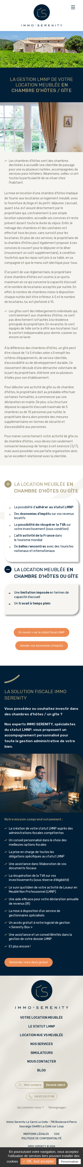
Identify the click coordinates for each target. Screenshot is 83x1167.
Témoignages (57, 1107)
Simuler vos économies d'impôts (41, 645)
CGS (57, 1134)
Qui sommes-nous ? (30, 1107)
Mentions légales (36, 1134)
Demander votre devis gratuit (28, 962)
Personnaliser (70, 1161)
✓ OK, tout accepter (38, 1161)
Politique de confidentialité (41, 1138)
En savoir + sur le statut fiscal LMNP (41, 632)
